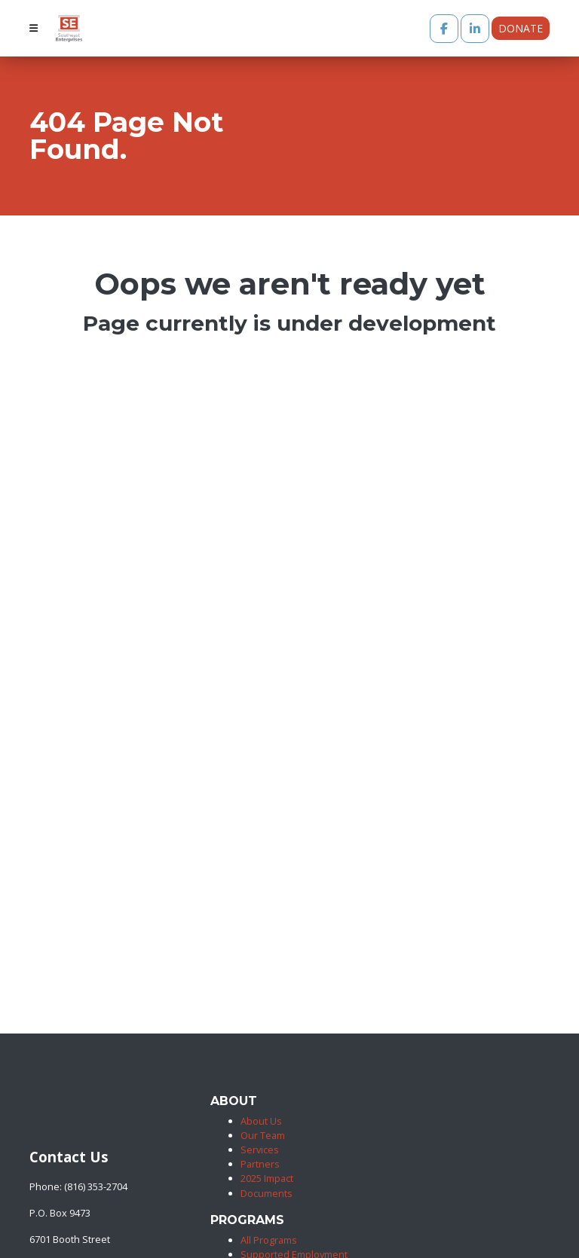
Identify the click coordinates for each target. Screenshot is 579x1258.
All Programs (268, 1240)
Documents (266, 1193)
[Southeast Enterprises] (32, 1127)
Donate (520, 28)
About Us (261, 1121)
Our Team (262, 1135)
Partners (260, 1164)
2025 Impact (266, 1178)
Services (259, 1149)
